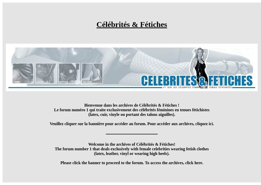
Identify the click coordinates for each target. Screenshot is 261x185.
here (198, 163)
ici (211, 124)
